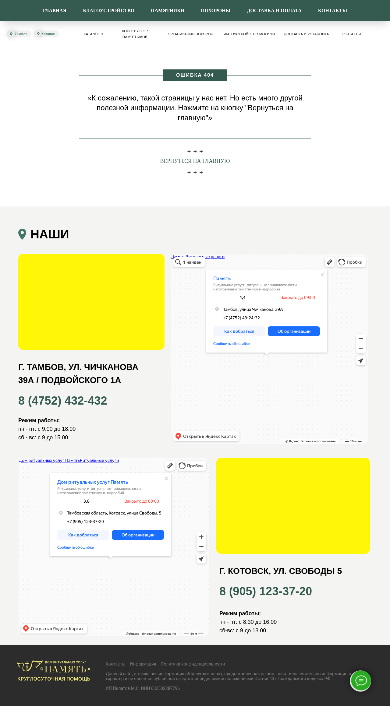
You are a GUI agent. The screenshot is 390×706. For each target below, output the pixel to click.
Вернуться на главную (195, 161)
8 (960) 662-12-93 (252, 15)
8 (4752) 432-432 (174, 15)
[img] (34, 11)
